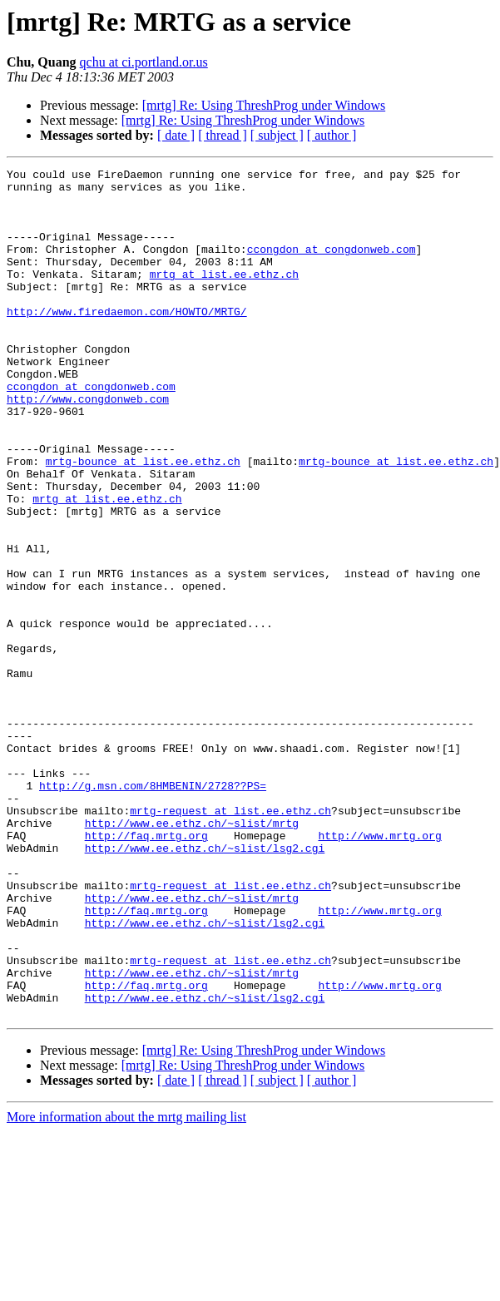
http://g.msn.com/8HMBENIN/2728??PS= (152, 910)
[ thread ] (222, 135)
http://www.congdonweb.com (88, 445)
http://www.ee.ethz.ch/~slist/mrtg (192, 954)
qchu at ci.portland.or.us (144, 62)
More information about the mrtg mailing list (126, 1286)
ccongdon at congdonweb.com (331, 266)
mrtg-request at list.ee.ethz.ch (230, 939)
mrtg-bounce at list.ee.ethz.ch (143, 520)
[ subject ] (277, 135)
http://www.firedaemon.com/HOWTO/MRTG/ (127, 341)
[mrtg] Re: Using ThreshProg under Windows (264, 105)
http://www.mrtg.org (379, 969)
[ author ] (332, 135)
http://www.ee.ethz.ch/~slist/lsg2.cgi (205, 984)
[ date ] (176, 135)
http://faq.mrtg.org (146, 969)
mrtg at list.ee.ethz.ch (224, 296)
